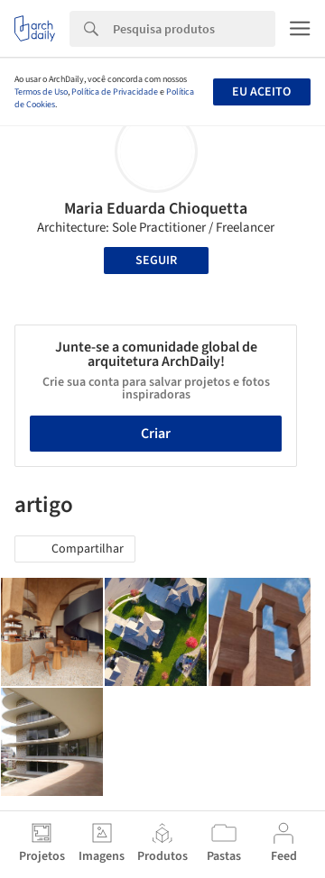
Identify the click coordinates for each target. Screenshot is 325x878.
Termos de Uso (41, 92)
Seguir (156, 261)
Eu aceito (261, 92)
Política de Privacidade (114, 92)
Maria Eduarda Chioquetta (155, 208)
